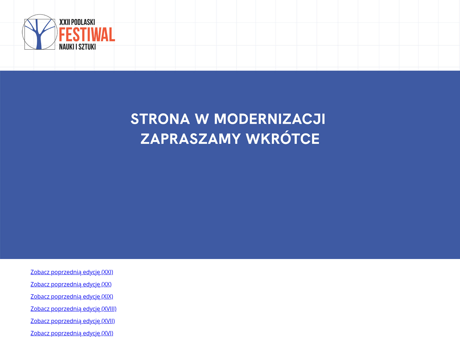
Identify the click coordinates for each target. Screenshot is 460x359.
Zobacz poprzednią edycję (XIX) (72, 296)
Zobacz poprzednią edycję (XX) (71, 284)
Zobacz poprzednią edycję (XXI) (72, 272)
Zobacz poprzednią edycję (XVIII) (73, 309)
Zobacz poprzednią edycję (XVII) (73, 321)
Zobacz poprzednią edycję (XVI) (72, 333)
